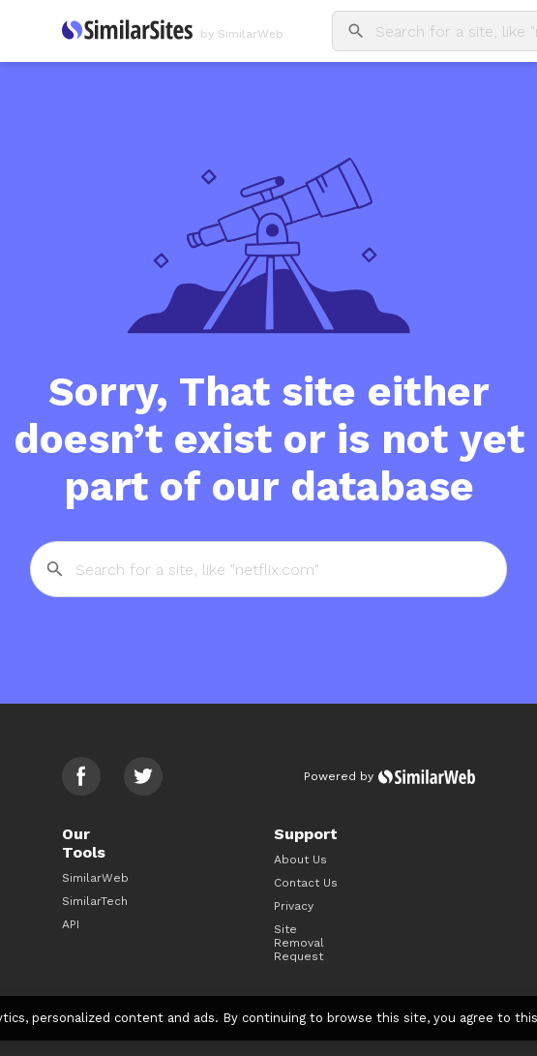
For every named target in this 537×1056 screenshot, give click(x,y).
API (70, 924)
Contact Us (306, 883)
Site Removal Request (299, 942)
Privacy (293, 906)
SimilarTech (95, 901)
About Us (300, 859)
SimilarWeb (95, 878)
